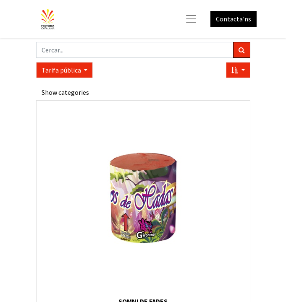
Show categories (65, 92)
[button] (238, 70)
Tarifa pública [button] (62, 70)
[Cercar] (241, 50)
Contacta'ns (233, 19)
